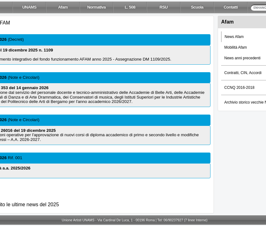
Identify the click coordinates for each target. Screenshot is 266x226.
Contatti (231, 7)
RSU (164, 7)
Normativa (96, 7)
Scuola (197, 7)
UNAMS (29, 7)
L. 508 (130, 7)
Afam (63, 7)
